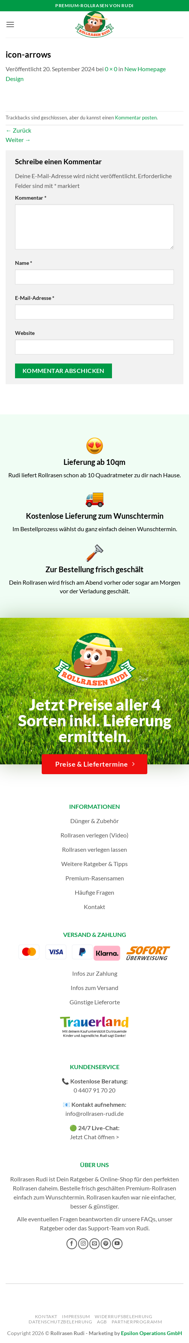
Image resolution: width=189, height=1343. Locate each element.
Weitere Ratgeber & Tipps (94, 863)
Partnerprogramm (137, 1322)
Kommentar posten (136, 118)
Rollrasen (25, 1188)
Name (23, 263)
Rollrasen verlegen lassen (94, 849)
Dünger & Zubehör (94, 820)
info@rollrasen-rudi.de (94, 1113)
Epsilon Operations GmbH (151, 1333)
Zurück (18, 130)
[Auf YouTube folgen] (117, 1243)
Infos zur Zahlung (94, 973)
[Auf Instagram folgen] (83, 1243)
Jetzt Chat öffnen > (94, 1136)
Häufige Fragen (94, 892)
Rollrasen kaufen (108, 1197)
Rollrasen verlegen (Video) (94, 835)
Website (25, 333)
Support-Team (106, 1227)
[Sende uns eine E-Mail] (94, 1243)
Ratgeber (52, 1227)
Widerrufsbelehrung (123, 1316)
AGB (102, 1322)
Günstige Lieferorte (95, 1001)
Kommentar (31, 197)
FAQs (148, 1218)
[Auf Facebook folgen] (72, 1243)
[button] (10, 24)
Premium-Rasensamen (94, 878)
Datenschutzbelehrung (60, 1322)
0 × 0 (111, 68)
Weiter (18, 139)
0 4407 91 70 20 (94, 1090)
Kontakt (94, 906)
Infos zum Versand (94, 987)
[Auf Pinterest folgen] (106, 1243)
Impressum (76, 1316)
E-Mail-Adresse (34, 298)
